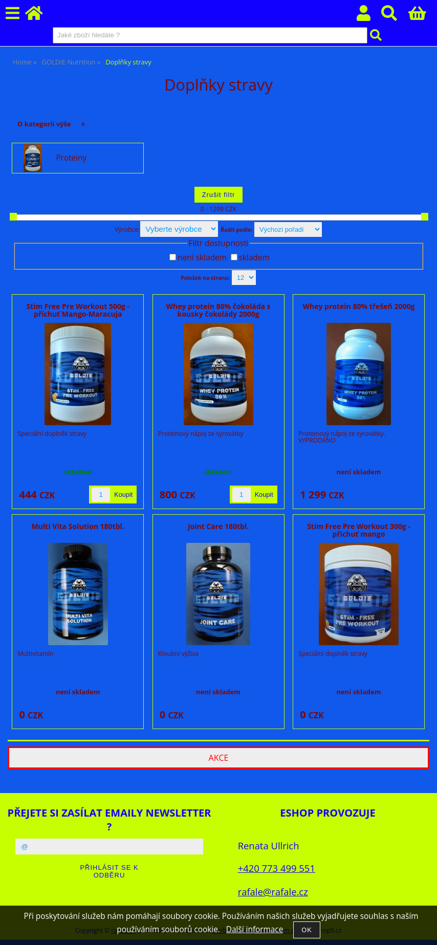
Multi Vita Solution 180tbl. (78, 526)
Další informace (254, 929)
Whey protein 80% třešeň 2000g (358, 306)
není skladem (202, 257)
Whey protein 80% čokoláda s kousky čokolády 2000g (218, 310)
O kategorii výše (44, 123)
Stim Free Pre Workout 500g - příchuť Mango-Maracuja (77, 310)
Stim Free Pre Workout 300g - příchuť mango (358, 530)
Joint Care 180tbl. (218, 526)
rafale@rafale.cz (273, 891)
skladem (254, 257)
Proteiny (71, 158)
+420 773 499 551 (276, 868)
